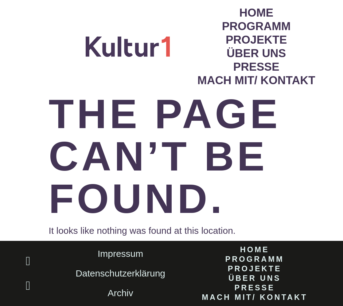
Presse (256, 67)
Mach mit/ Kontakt (256, 80)
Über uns (256, 53)
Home (256, 12)
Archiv (120, 293)
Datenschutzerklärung (120, 273)
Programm (256, 26)
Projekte (256, 39)
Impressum (120, 254)
